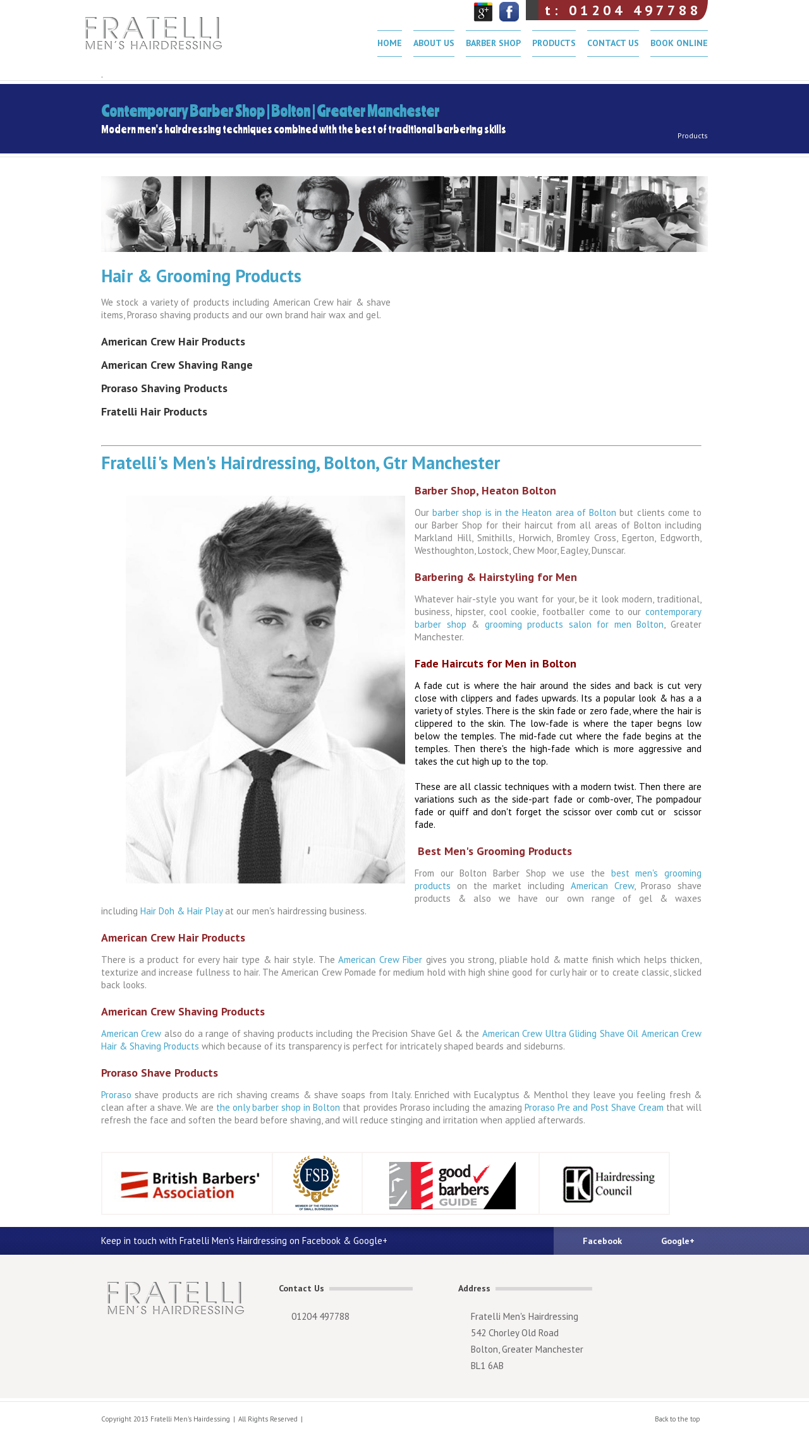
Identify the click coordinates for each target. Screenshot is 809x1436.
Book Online (679, 43)
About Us (433, 43)
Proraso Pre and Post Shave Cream (593, 1107)
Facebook (602, 1241)
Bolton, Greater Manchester (527, 1349)
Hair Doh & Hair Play (181, 911)
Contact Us (613, 43)
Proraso (118, 1095)
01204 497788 (320, 1316)
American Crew (602, 886)
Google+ (678, 1241)
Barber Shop (493, 43)
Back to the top (677, 1419)
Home (389, 43)
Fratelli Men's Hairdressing (167, 38)
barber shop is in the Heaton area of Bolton (524, 512)
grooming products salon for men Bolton (574, 624)
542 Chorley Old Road (515, 1333)
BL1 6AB (487, 1366)
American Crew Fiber (380, 960)
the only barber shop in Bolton (277, 1107)
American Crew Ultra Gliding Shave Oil (562, 1033)
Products (554, 43)
